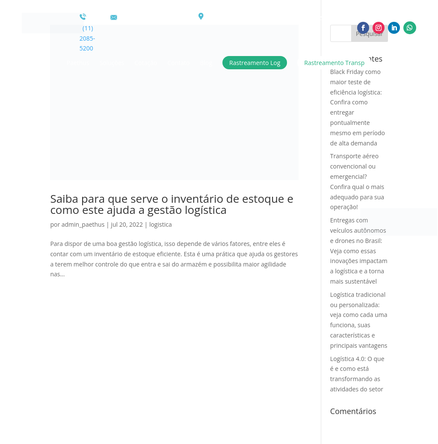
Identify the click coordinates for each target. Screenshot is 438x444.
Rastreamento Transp (334, 63)
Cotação (146, 63)
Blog (206, 63)
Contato (178, 63)
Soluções (112, 63)
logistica (160, 224)
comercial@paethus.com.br (152, 18)
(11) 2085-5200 (87, 32)
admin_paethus (83, 224)
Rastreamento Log (254, 63)
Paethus (78, 63)
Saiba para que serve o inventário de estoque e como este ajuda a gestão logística (171, 204)
